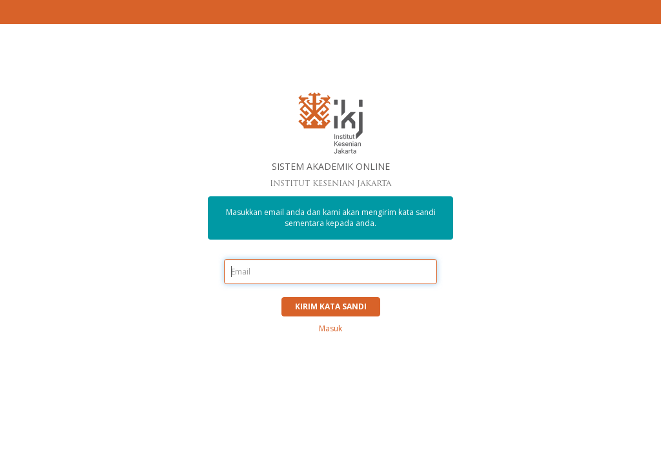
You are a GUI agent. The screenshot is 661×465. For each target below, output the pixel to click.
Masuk (330, 328)
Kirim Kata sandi (331, 306)
